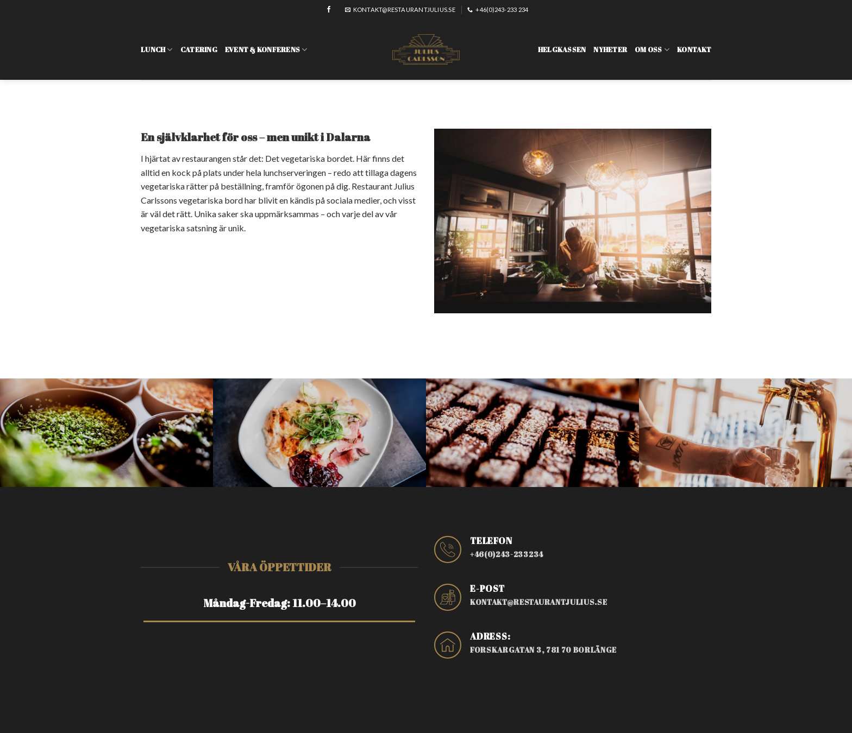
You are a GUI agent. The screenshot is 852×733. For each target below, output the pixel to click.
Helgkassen (562, 41)
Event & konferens (266, 41)
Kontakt (694, 41)
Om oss (652, 41)
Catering (198, 41)
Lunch (157, 41)
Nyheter (610, 41)
